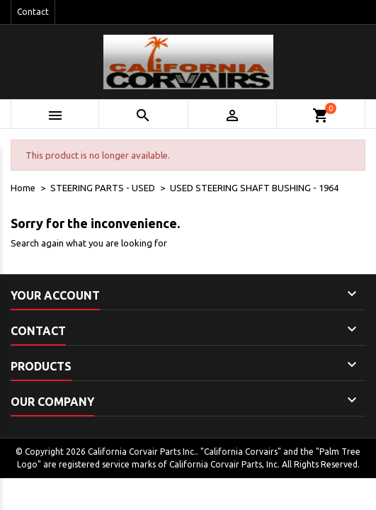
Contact (33, 11)
